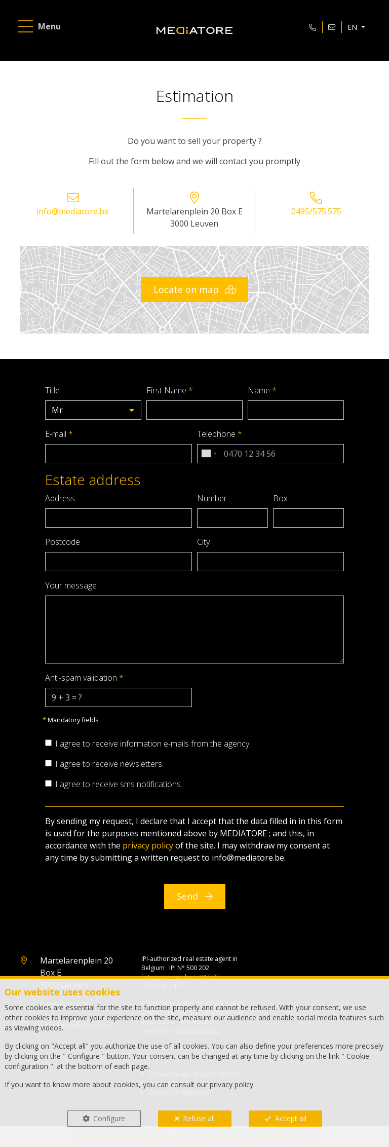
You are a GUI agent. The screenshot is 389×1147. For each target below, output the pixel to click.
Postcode (62, 541)
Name (262, 390)
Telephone (219, 433)
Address (60, 498)
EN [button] (353, 27)
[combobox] (209, 454)
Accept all (290, 1118)
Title (52, 390)
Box (280, 498)
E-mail (59, 433)
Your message (71, 585)
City (203, 541)
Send (195, 896)
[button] (93, 410)
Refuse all (199, 1118)
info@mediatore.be (72, 211)
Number (212, 498)
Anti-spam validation (84, 677)
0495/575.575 (316, 211)
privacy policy (148, 845)
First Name (169, 390)
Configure (109, 1118)
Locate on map (194, 289)
